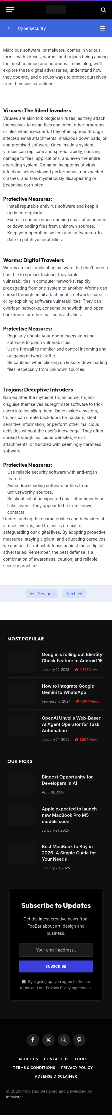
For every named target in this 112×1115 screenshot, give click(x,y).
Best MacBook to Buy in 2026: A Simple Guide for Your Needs (69, 853)
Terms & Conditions (34, 1067)
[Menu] (10, 9)
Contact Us (56, 1059)
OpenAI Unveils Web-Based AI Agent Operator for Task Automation (72, 724)
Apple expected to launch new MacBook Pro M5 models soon (69, 815)
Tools (81, 1059)
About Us (28, 1059)
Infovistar (14, 1096)
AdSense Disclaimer (56, 1076)
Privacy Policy (58, 988)
